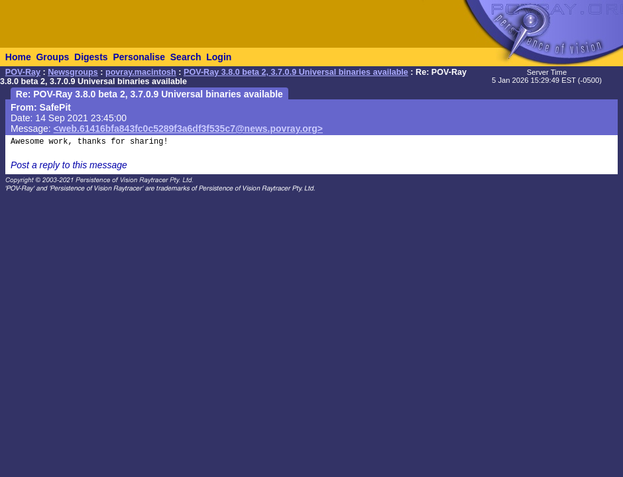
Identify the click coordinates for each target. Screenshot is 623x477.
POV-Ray (22, 72)
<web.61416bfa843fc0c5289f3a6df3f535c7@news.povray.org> (188, 128)
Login (218, 57)
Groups (52, 57)
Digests (91, 57)
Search (185, 57)
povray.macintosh (140, 72)
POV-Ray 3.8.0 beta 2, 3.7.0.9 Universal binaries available (296, 72)
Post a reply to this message (69, 165)
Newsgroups (73, 72)
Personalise (139, 57)
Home (18, 57)
